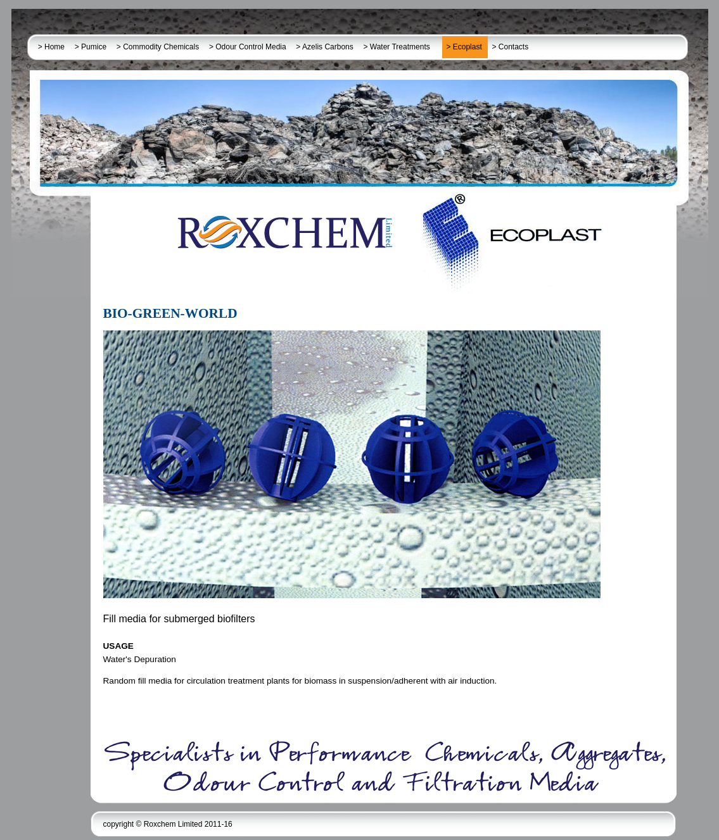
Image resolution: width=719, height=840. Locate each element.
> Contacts (511, 46)
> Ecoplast (465, 46)
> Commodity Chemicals (159, 46)
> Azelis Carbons (325, 46)
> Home (52, 46)
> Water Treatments (400, 46)
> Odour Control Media (248, 46)
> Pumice (92, 46)
